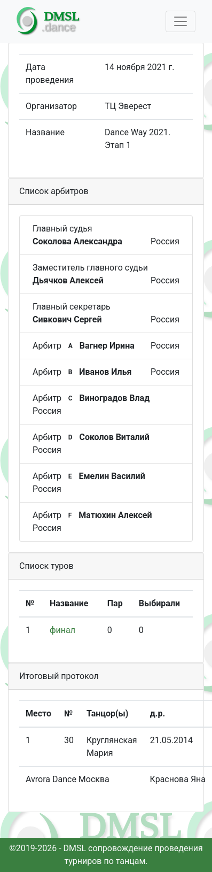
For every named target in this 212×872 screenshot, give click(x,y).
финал (62, 630)
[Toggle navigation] (180, 21)
